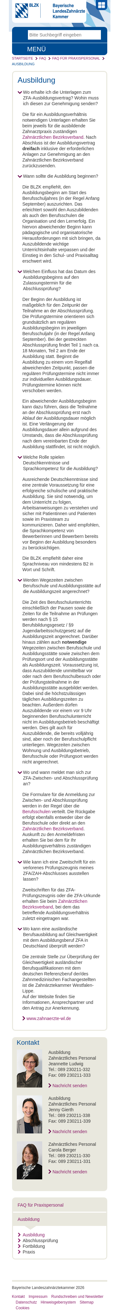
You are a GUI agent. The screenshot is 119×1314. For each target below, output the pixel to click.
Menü (36, 49)
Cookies (23, 1308)
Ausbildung (23, 64)
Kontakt (18, 1296)
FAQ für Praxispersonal (76, 58)
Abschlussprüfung (38, 1240)
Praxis (26, 1251)
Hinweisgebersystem (58, 1302)
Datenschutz (26, 1302)
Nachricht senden (70, 1085)
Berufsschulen (37, 811)
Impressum (38, 1296)
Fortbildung (31, 1246)
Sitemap (87, 1302)
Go (96, 35)
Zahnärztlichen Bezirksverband (53, 137)
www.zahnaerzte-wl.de (49, 1018)
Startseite (22, 58)
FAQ (42, 58)
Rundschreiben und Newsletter (77, 1296)
